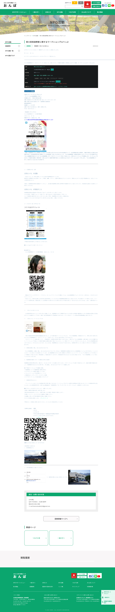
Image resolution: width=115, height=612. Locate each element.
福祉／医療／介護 (38, 75)
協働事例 (7, 46)
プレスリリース (44, 398)
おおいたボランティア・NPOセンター (52, 597)
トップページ (27, 35)
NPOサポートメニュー (19, 12)
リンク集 (60, 586)
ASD (45, 78)
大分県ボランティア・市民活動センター (84, 597)
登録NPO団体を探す (47, 586)
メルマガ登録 (96, 3)
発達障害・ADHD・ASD (48, 75)
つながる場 (72, 12)
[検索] (82, 6)
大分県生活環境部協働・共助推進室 (21, 597)
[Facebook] (103, 5)
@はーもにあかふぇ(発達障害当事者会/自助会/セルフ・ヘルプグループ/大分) (50, 86)
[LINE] (109, 5)
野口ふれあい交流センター (39, 66)
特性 (48, 78)
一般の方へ (35, 12)
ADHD (41, 78)
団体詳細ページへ (61, 519)
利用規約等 (90, 586)
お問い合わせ (96, 6)
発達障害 (36, 78)
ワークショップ (54, 78)
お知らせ (48, 12)
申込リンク (40, 417)
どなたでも (60, 78)
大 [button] (80, 2)
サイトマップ (75, 586)
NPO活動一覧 (9, 51)
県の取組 (100, 12)
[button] (100, 597)
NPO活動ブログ (10, 55)
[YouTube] (112, 5)
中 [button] (74, 2)
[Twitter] (106, 5)
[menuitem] (21, 583)
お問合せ (58, 81)
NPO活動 (60, 12)
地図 (52, 69)
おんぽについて (86, 12)
